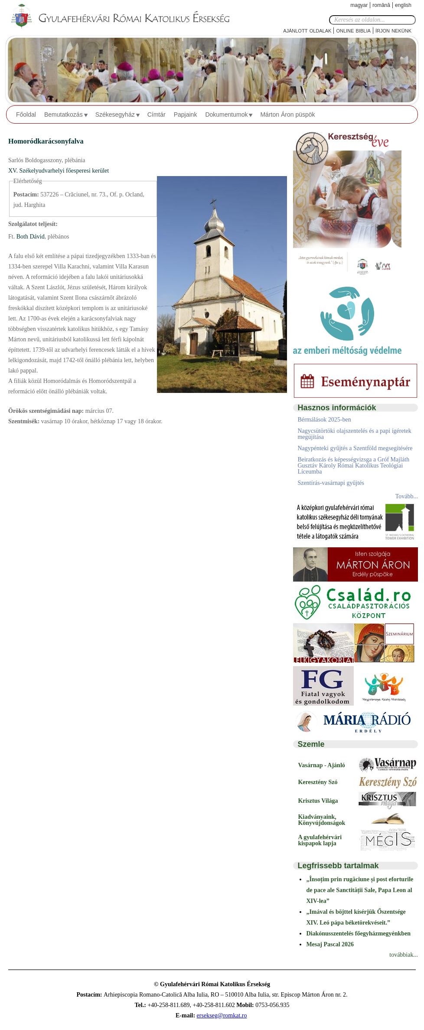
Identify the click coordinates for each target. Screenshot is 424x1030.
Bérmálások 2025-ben (324, 419)
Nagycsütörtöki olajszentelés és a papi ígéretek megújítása (354, 434)
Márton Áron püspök (287, 114)
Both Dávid (29, 236)
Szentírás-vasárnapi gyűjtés (330, 483)
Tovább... (406, 496)
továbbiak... (403, 955)
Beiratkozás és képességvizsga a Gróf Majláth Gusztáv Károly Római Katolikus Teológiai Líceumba (353, 465)
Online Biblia (353, 30)
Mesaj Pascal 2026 (330, 944)
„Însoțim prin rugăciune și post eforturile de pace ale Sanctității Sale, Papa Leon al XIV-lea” (359, 890)
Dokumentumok (226, 114)
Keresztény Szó (317, 782)
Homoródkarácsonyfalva (46, 141)
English (403, 5)
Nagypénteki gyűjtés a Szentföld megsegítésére (354, 448)
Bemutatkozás (63, 114)
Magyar (359, 5)
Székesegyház (115, 114)
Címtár (156, 114)
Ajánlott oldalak (307, 30)
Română (381, 5)
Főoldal (26, 114)
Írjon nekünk (393, 30)
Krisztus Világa (318, 801)
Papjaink (185, 114)
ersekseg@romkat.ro (222, 1015)
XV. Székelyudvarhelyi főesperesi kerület (58, 170)
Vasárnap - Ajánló (321, 765)
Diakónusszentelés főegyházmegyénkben (358, 933)
